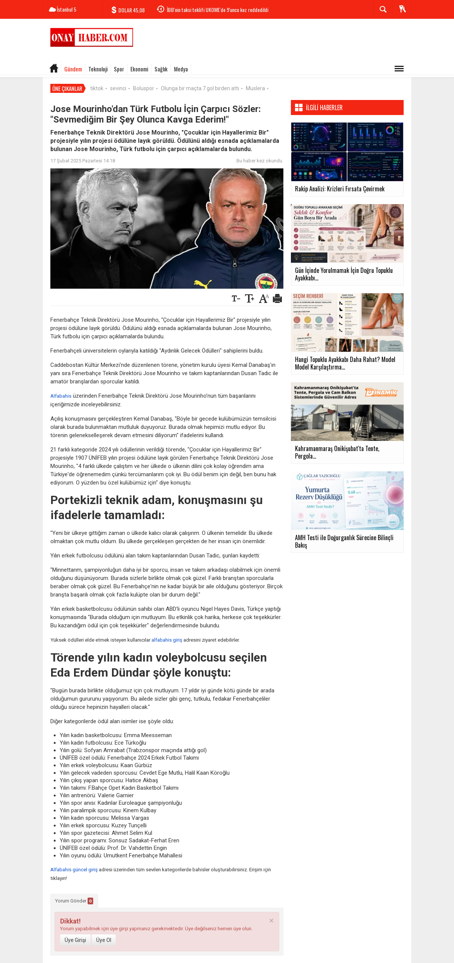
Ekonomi (139, 69)
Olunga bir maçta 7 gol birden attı (200, 88)
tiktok (96, 88)
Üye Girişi (75, 940)
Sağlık (161, 69)
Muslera (255, 88)
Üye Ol (103, 940)
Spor (119, 69)
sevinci (118, 88)
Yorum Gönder (74, 901)
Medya (181, 69)
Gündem (73, 69)
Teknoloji (97, 69)
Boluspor (143, 88)
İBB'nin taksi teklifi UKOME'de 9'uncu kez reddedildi (217, 10)
